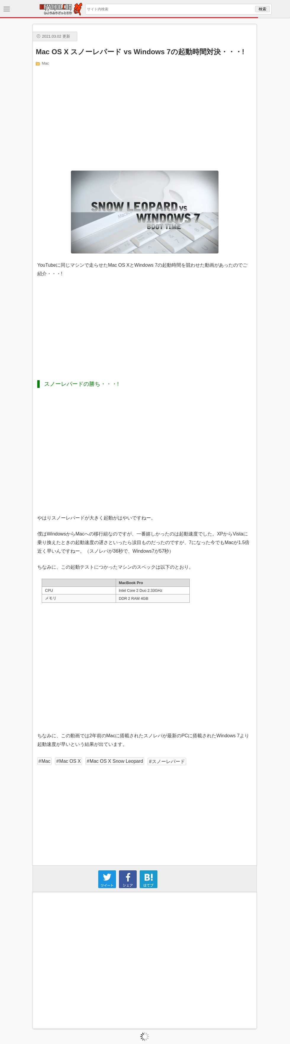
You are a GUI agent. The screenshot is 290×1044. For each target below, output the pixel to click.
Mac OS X (70, 761)
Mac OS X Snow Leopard (116, 761)
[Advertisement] (145, 117)
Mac (45, 63)
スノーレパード (168, 761)
